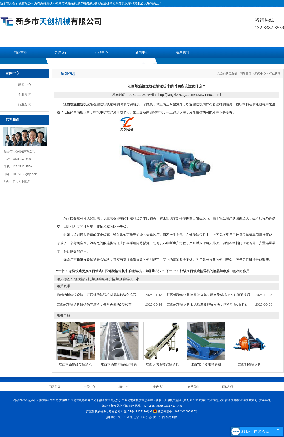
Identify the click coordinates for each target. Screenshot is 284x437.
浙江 (155, 417)
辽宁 (136, 417)
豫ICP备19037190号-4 (138, 411)
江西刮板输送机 (249, 364)
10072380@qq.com (25, 174)
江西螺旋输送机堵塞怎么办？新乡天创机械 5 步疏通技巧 (208, 295)
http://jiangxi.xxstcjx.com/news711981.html (189, 95)
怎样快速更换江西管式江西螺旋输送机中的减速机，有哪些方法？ (117, 271)
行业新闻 (24, 104)
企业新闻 (24, 94)
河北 (130, 417)
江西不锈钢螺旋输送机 (75, 364)
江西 (162, 417)
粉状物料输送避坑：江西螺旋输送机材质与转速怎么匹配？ (100, 295)
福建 (168, 417)
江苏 (149, 417)
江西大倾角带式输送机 (162, 364)
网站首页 (20, 52)
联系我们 (182, 52)
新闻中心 (142, 52)
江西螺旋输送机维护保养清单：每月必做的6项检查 (94, 304)
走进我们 (60, 52)
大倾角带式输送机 (64, 3)
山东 (143, 417)
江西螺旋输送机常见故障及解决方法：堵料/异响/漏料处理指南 (212, 304)
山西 (175, 417)
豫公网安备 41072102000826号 (175, 411)
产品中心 (101, 52)
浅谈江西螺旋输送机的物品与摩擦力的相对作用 (214, 271)
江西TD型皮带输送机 (206, 364)
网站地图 (228, 386)
